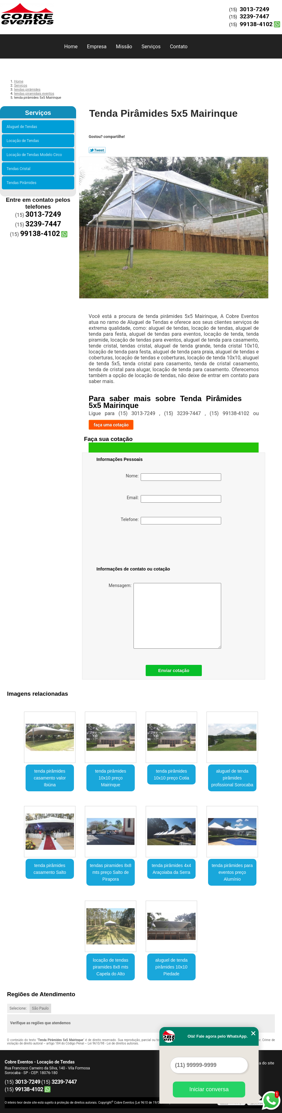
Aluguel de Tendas (23, 127)
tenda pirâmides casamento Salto (49, 869)
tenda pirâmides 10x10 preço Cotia (171, 774)
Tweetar (97, 150)
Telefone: (171, 520)
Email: (174, 499)
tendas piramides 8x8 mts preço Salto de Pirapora (110, 872)
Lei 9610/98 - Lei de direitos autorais (113, 1043)
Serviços (151, 47)
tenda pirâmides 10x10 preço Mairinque (110, 778)
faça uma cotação (111, 424)
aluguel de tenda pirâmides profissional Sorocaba (232, 778)
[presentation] (136, 546)
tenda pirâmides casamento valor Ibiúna (50, 778)
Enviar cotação (173, 670)
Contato (179, 47)
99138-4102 (256, 24)
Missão (124, 47)
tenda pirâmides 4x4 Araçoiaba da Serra (171, 869)
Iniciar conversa (209, 1089)
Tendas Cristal (19, 169)
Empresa (97, 47)
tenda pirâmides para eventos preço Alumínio (232, 872)
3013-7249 (254, 9)
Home (71, 47)
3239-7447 (254, 16)
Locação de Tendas (24, 141)
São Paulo (40, 1008)
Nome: (173, 477)
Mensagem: (165, 616)
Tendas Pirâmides (22, 183)
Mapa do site (262, 1063)
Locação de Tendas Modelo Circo (35, 155)
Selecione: (18, 1008)
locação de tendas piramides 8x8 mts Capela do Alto (111, 967)
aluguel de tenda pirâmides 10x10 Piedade (171, 967)
